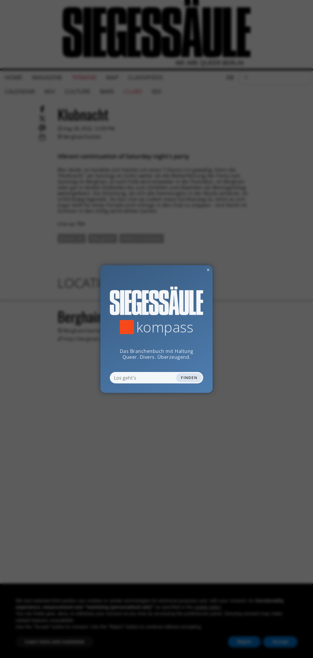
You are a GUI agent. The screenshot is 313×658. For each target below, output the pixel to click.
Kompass (164, 327)
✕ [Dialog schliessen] (193, 270)
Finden (189, 377)
